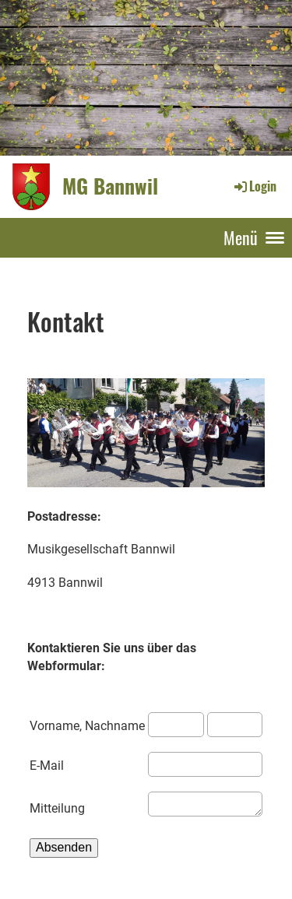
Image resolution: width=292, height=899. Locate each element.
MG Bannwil (110, 186)
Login (254, 186)
